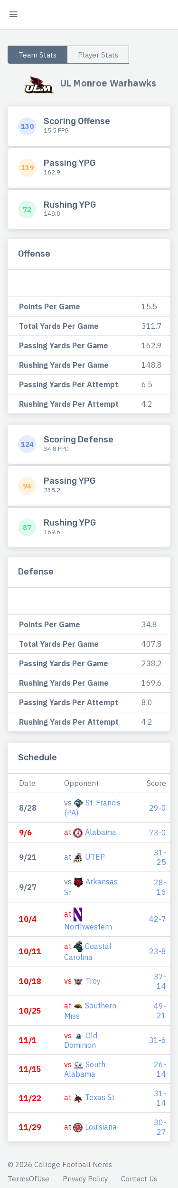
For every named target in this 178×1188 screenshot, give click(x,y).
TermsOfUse (28, 1178)
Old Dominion (80, 1040)
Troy (93, 981)
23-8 (157, 951)
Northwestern (88, 926)
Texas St (99, 1097)
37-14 (160, 981)
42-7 (157, 919)
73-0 (157, 832)
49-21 (160, 1010)
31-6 (157, 1040)
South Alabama (84, 1069)
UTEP (95, 857)
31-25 (160, 857)
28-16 (160, 887)
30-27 (160, 1127)
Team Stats (37, 54)
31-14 (160, 1098)
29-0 (157, 808)
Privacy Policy (85, 1178)
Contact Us (139, 1178)
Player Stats (98, 54)
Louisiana (101, 1126)
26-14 (160, 1069)
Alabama (100, 832)
